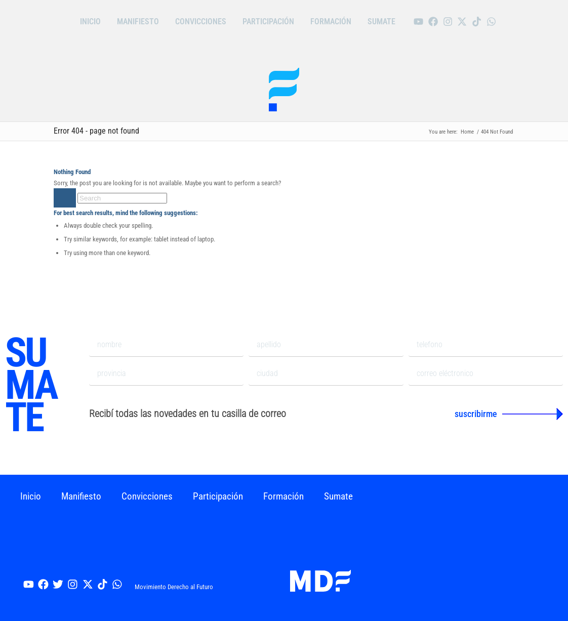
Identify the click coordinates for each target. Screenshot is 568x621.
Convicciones (200, 21)
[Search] (122, 198)
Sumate (381, 21)
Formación (330, 21)
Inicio (90, 21)
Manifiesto (138, 21)
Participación (268, 21)
